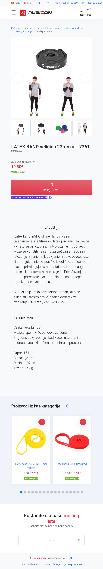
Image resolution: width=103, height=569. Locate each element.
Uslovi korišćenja (30, 564)
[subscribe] (80, 540)
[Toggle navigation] (13, 12)
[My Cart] (88, 12)
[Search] (81, 12)
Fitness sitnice (52, 28)
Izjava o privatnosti (73, 564)
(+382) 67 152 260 (67, 3)
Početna (15, 28)
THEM (68, 558)
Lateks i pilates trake (73, 28)
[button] (85, 77)
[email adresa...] (51, 540)
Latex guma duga (23, 31)
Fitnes (39, 28)
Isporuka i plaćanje (50, 564)
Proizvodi (27, 28)
